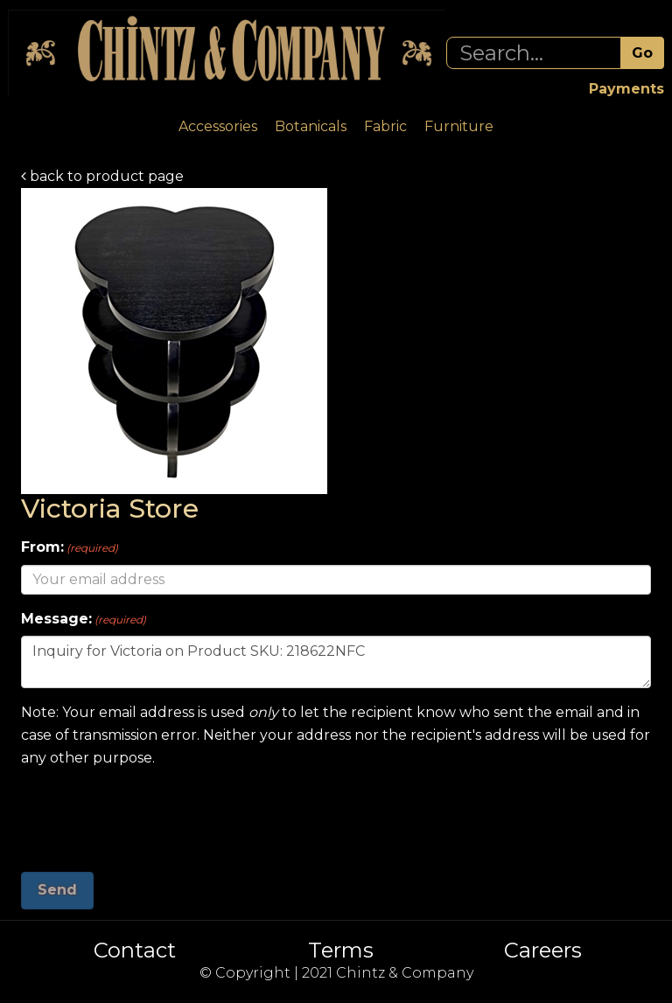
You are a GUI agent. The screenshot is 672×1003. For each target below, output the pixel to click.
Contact (135, 950)
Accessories (217, 126)
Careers (543, 950)
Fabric (385, 126)
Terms (341, 950)
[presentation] (154, 813)
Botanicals (310, 126)
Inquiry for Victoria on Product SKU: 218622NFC (336, 662)
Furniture (459, 126)
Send (57, 889)
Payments (626, 88)
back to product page (102, 176)
